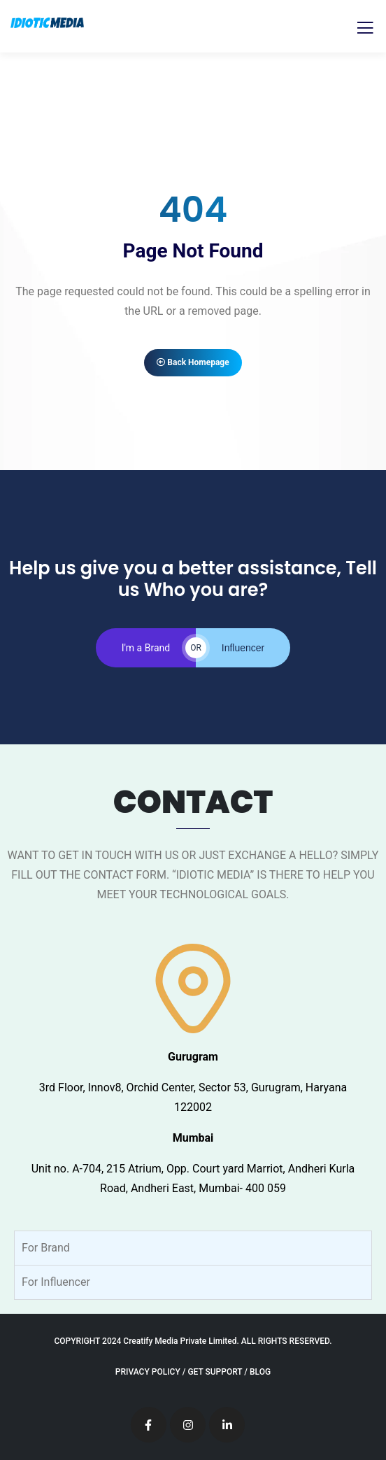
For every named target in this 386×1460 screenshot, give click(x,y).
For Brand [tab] (46, 1247)
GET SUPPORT (214, 1372)
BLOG (260, 1372)
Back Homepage (193, 362)
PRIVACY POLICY (147, 1372)
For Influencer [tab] (56, 1282)
